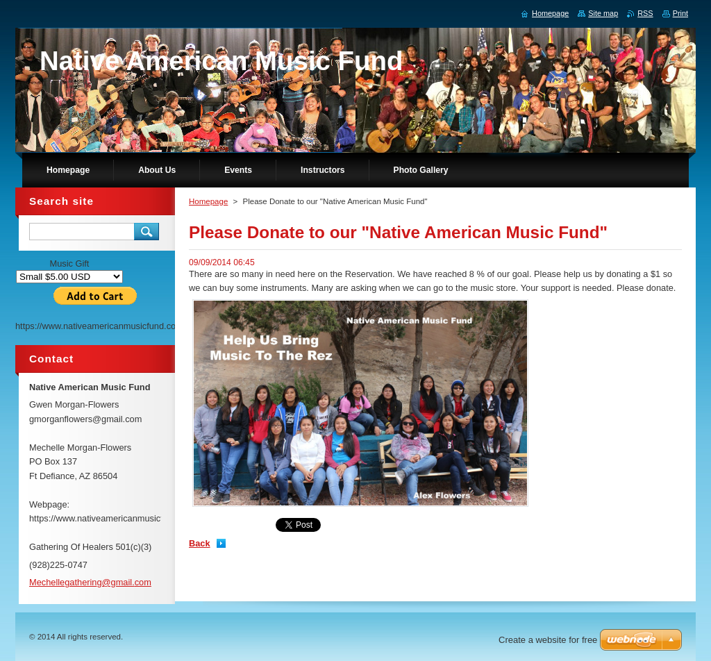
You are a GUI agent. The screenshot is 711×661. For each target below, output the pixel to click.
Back (199, 543)
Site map (603, 13)
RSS (645, 13)
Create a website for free (548, 640)
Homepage (208, 201)
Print (680, 13)
